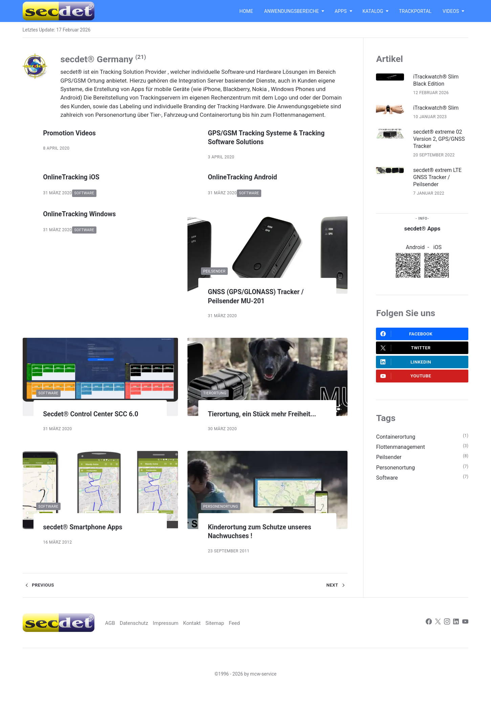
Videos (451, 11)
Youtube (406, 382)
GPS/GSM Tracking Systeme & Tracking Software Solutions (258, 137)
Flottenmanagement (401, 454)
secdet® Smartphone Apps (88, 536)
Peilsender (212, 271)
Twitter (406, 352)
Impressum (183, 632)
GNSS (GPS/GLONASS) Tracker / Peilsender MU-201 (261, 296)
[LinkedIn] (455, 632)
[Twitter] (436, 632)
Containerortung (396, 443)
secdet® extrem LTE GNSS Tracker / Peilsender (440, 180)
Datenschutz (150, 632)
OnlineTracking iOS (75, 177)
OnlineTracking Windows (84, 214)
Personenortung (218, 515)
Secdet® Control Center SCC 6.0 (97, 414)
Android (415, 250)
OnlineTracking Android (246, 177)
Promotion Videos (73, 133)
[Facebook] (426, 632)
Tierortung (212, 393)
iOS (437, 250)
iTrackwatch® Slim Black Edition (439, 80)
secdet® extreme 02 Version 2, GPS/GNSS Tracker (441, 141)
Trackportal (415, 11)
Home (246, 11)
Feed (255, 632)
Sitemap (235, 632)
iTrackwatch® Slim (439, 108)
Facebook (407, 337)
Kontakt (211, 632)
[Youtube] (465, 632)
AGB (125, 632)
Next (337, 595)
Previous (39, 595)
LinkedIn (406, 367)
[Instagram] (446, 632)
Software (84, 193)
